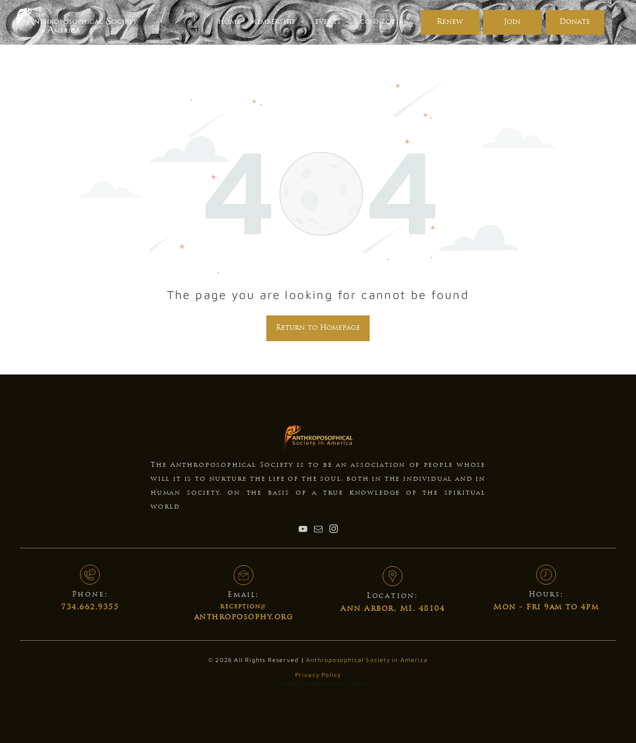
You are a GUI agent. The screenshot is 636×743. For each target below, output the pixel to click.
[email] (318, 530)
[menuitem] (229, 22)
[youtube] (302, 530)
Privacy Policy (318, 674)
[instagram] (333, 530)
